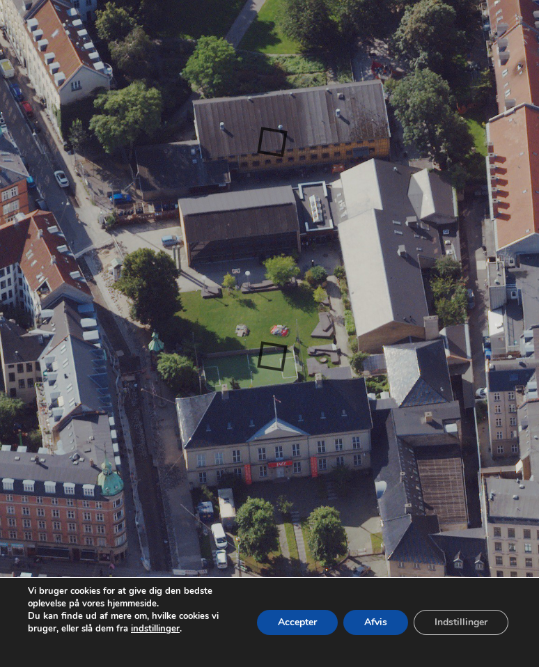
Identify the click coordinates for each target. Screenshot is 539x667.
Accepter (297, 622)
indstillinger (155, 628)
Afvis (375, 622)
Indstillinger (461, 622)
